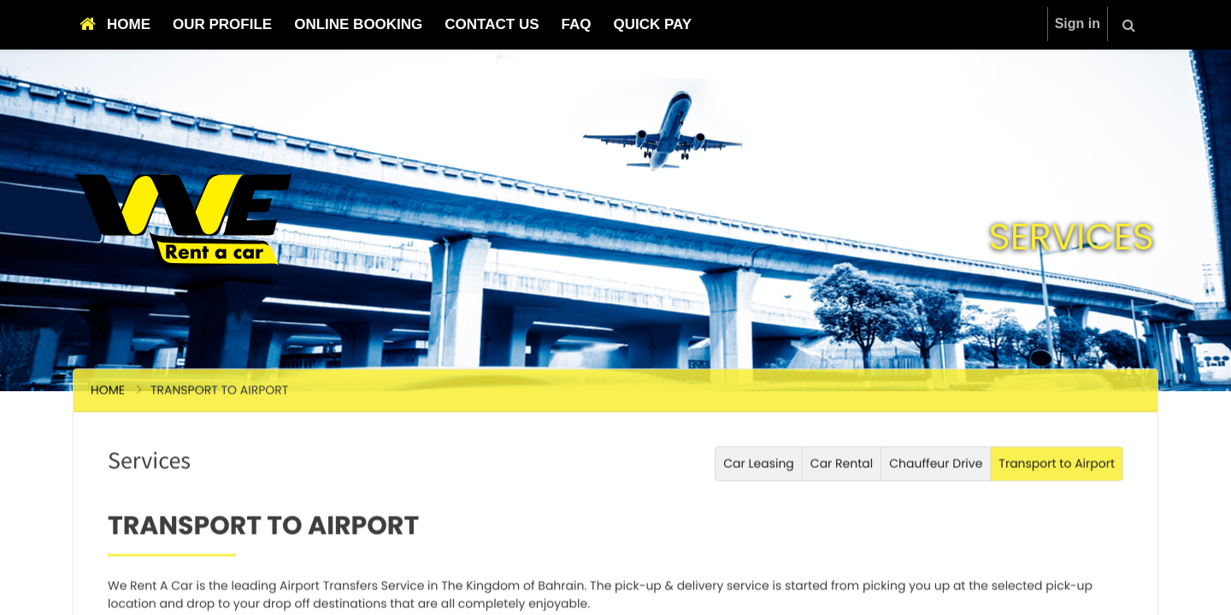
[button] (1129, 25)
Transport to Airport (1056, 559)
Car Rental (841, 559)
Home (108, 486)
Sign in (1077, 23)
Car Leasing (758, 559)
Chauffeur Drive (935, 559)
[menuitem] (115, 25)
